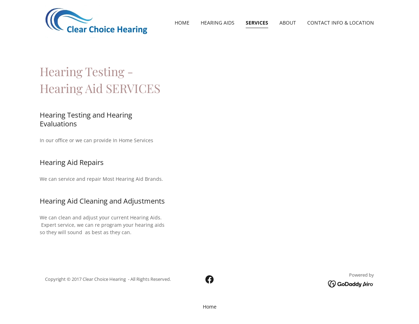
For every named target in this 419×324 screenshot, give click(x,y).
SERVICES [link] (257, 22)
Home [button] (210, 306)
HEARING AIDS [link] (217, 22)
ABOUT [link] (287, 22)
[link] (98, 21)
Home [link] (182, 22)
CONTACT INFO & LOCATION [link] (340, 22)
